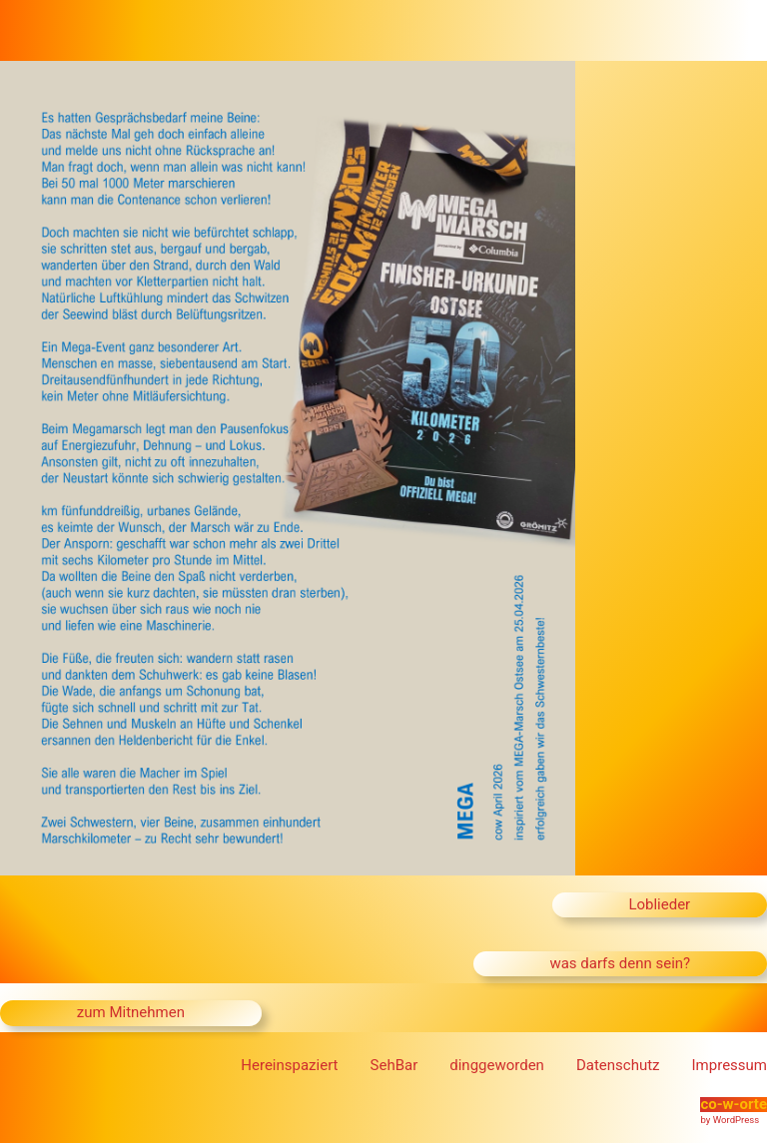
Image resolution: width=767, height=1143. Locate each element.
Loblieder (659, 904)
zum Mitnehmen (131, 1012)
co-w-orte (733, 1104)
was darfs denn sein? (619, 963)
